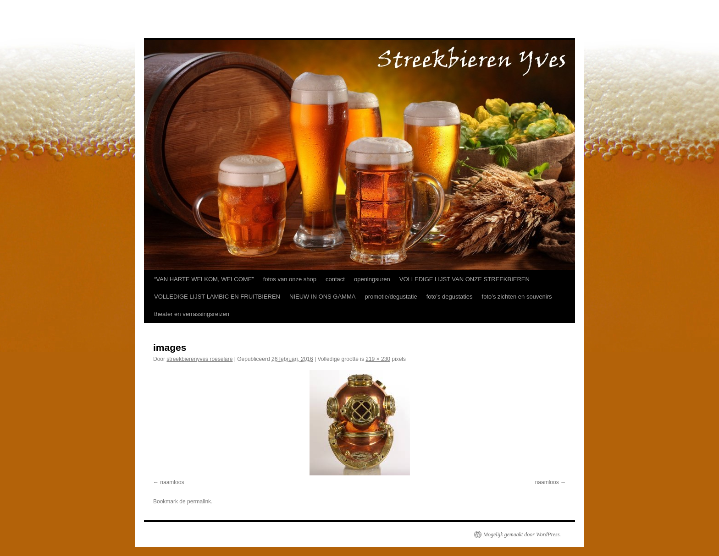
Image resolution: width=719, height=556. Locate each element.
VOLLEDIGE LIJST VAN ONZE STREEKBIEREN (464, 279)
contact (335, 279)
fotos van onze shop (289, 279)
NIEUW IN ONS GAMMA (322, 296)
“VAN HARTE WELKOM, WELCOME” (204, 279)
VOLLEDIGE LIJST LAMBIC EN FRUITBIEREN (217, 296)
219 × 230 (377, 359)
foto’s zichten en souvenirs (517, 296)
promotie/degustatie (391, 296)
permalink (199, 501)
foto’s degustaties (449, 296)
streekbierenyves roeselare (199, 359)
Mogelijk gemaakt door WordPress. (522, 534)
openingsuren (372, 279)
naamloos (172, 482)
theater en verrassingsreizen (191, 314)
